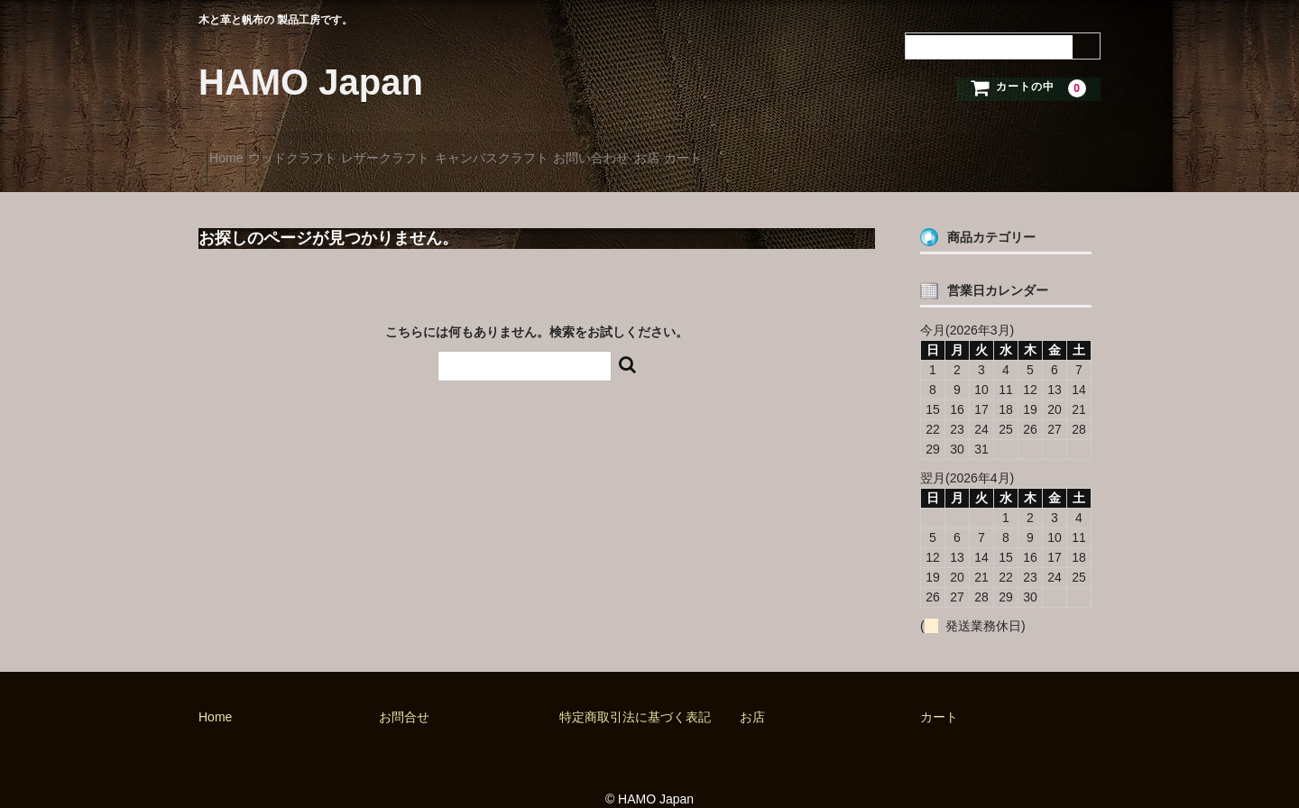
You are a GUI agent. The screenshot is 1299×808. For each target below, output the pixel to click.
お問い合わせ (727, 150)
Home (234, 150)
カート (883, 150)
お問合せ (404, 694)
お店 (814, 150)
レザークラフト (457, 150)
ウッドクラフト (332, 150)
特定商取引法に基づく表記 (635, 694)
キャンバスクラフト (595, 150)
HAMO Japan (310, 82)
